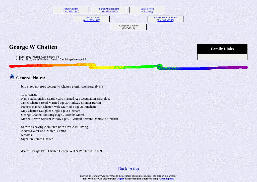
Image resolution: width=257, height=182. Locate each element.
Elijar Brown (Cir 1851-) (147, 10)
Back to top (128, 168)
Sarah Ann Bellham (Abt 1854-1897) (109, 10)
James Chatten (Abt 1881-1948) (91, 19)
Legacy (121, 178)
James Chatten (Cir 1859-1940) (71, 10)
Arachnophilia (166, 178)
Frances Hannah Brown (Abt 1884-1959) (165, 19)
